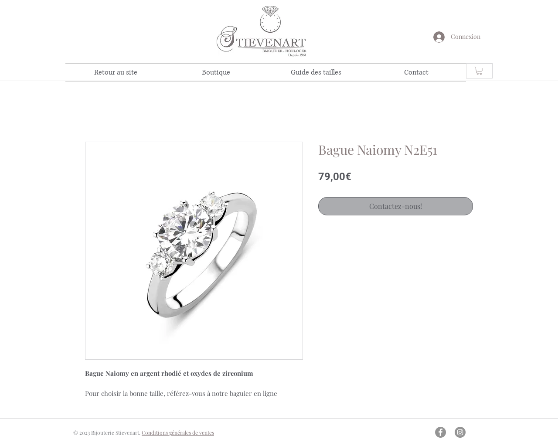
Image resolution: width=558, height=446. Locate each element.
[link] (479, 71)
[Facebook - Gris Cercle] (440, 432)
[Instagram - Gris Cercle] (460, 432)
